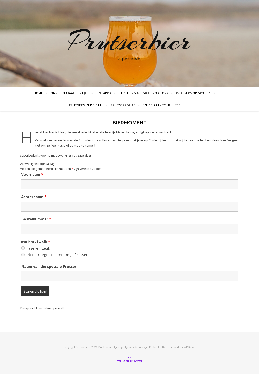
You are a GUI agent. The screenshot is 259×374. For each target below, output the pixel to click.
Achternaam (34, 196)
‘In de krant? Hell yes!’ (162, 105)
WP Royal (189, 347)
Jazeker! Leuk (38, 248)
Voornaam (32, 174)
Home (38, 93)
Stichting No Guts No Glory (143, 93)
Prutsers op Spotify (193, 93)
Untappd (103, 93)
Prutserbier (129, 41)
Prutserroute (123, 105)
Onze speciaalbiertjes (70, 93)
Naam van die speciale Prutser (48, 266)
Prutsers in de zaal (86, 105)
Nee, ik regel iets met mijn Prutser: (57, 255)
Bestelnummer (36, 219)
